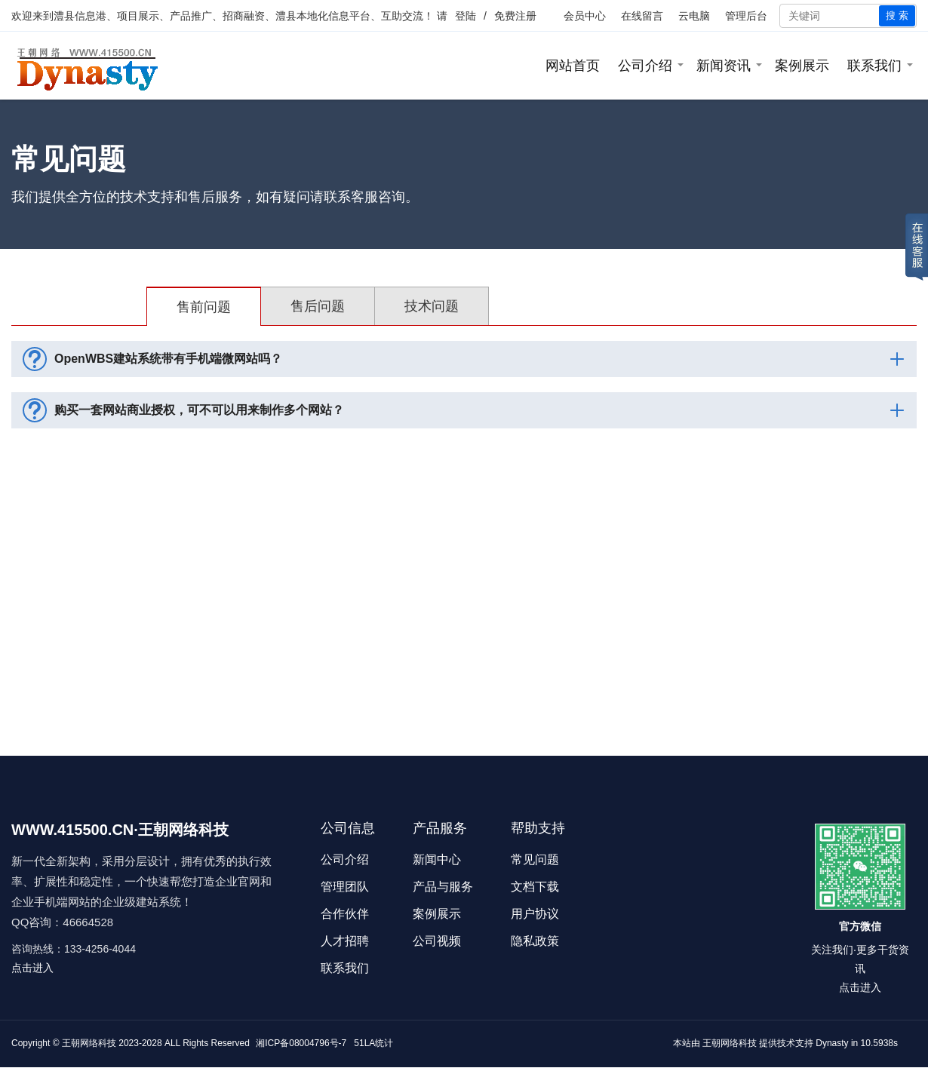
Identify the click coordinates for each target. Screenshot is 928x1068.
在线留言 (642, 16)
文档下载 (535, 886)
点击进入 (32, 968)
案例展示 (802, 65)
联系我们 (874, 65)
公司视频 (437, 940)
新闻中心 (437, 859)
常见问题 (535, 859)
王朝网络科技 (729, 1043)
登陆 (465, 16)
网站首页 (572, 65)
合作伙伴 (345, 913)
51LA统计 (373, 1043)
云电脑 (694, 16)
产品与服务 (443, 886)
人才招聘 (345, 940)
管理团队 (345, 886)
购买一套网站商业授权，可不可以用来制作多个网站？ (466, 410)
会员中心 (585, 16)
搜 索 (897, 15)
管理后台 (746, 16)
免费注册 (515, 16)
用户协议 (535, 913)
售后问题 (317, 306)
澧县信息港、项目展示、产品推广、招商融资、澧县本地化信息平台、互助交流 (238, 16)
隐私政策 (535, 940)
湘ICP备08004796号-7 (301, 1043)
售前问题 (204, 307)
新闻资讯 (723, 65)
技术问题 (431, 306)
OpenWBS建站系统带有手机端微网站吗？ (466, 359)
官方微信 (860, 926)
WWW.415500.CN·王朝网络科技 (120, 829)
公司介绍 (645, 65)
